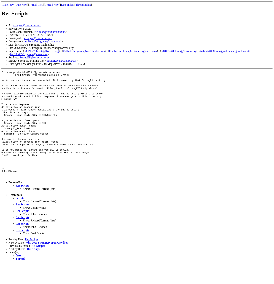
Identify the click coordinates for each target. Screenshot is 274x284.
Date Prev (8, 4)
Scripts (20, 218)
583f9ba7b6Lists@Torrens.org (41, 51)
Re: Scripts (22, 206)
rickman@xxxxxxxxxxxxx (50, 31)
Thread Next (52, 4)
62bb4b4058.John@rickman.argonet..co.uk (224, 51)
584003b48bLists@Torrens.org (179, 51)
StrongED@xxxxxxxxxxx (34, 57)
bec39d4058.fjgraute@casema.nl (42, 41)
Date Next (21, 4)
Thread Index (83, 4)
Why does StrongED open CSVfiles (46, 263)
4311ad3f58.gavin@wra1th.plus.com (84, 51)
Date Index (67, 4)
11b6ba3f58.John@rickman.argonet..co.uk (133, 51)
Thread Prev (36, 4)
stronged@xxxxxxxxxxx (27, 25)
